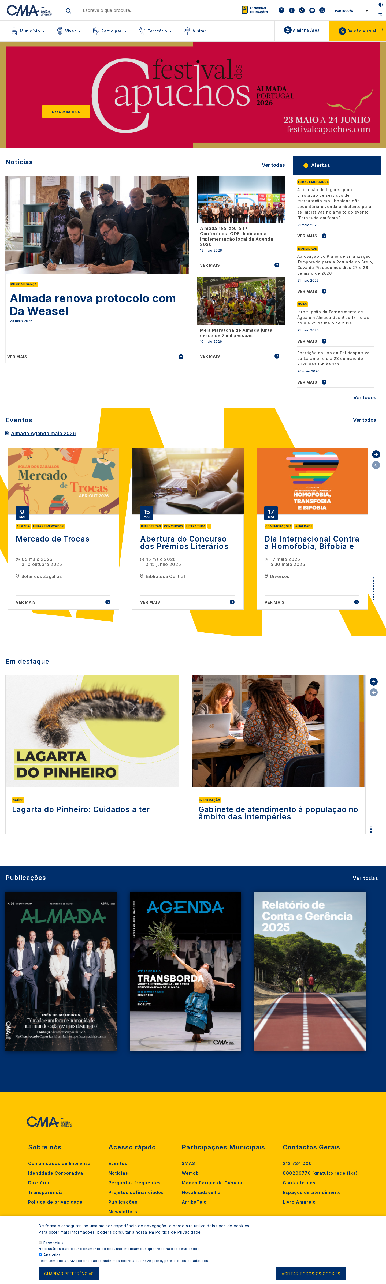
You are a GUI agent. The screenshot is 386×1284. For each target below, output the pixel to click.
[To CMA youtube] (312, 10)
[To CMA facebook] (292, 10)
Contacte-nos (299, 1182)
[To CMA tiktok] (302, 10)
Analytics (52, 1256)
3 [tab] (373, 583)
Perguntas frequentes (135, 1182)
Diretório (38, 1182)
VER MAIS (307, 236)
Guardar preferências (69, 1274)
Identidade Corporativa (55, 1173)
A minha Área (306, 30)
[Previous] (22, 97)
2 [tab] (373, 581)
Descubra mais (66, 112)
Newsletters (123, 1211)
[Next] (363, 97)
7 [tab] (373, 594)
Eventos (118, 1163)
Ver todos (364, 397)
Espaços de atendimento (312, 1192)
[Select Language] (350, 11)
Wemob (190, 1173)
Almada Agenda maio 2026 (43, 433)
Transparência (45, 1192)
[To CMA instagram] (281, 10)
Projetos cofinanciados (136, 1192)
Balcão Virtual (361, 31)
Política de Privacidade (178, 1233)
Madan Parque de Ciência (212, 1182)
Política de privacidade (55, 1202)
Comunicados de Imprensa (59, 1163)
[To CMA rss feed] (322, 10)
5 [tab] (373, 589)
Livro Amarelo (299, 1202)
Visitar (199, 31)
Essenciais (53, 1244)
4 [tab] (373, 586)
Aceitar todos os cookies (311, 1274)
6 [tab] (373, 591)
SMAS (188, 1163)
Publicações (123, 1202)
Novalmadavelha (201, 1192)
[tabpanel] (63, 529)
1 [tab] (373, 578)
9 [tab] (373, 599)
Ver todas (273, 165)
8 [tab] (373, 597)
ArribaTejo (194, 1202)
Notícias (118, 1173)
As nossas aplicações (258, 10)
